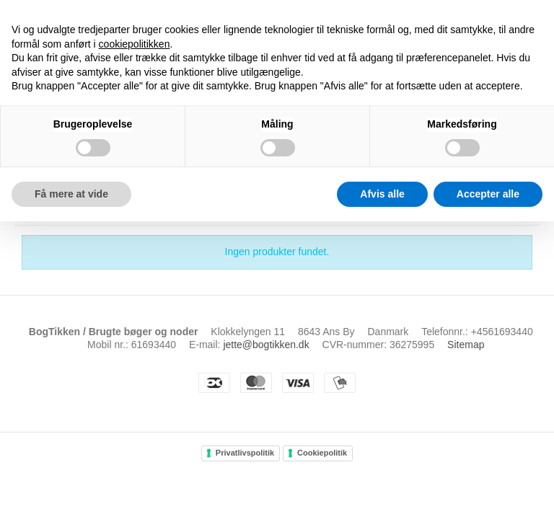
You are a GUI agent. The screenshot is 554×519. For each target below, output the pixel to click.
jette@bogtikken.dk (266, 344)
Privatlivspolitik (245, 452)
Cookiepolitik (322, 452)
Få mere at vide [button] (71, 194)
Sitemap (465, 344)
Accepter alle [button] (488, 194)
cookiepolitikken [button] (134, 44)
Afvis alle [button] (382, 194)
